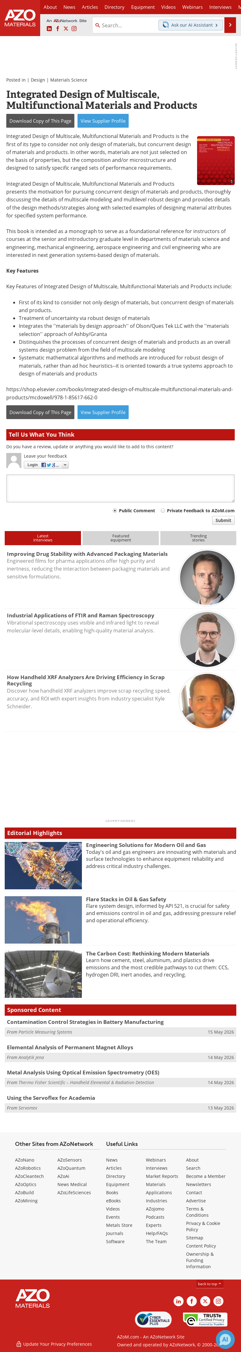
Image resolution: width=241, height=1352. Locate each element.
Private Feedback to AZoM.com (201, 511)
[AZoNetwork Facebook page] (57, 28)
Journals (114, 1233)
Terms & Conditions (197, 1212)
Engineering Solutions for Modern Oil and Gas (146, 845)
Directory (114, 7)
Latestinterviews (42, 538)
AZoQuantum (71, 1168)
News (112, 1160)
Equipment (117, 1184)
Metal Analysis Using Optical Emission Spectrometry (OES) (83, 1072)
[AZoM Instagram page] (74, 28)
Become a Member (206, 1176)
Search (193, 1168)
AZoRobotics (28, 1168)
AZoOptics (25, 1184)
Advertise (196, 1201)
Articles (114, 1168)
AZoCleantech (29, 1176)
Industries (156, 1201)
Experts (154, 1225)
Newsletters (198, 1184)
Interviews (157, 1168)
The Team (156, 1241)
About (192, 1160)
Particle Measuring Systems (45, 1032)
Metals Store (119, 1225)
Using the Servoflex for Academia (51, 1097)
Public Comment (137, 511)
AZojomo (155, 1209)
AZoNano (24, 1160)
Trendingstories (198, 538)
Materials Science (68, 80)
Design (38, 80)
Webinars (156, 1160)
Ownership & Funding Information (200, 1260)
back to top (210, 1283)
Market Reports (162, 1176)
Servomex (28, 1108)
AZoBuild (24, 1192)
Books (112, 1192)
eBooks (113, 1201)
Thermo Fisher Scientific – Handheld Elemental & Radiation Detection (86, 1082)
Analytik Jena (31, 1057)
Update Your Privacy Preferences (54, 1344)
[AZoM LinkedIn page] (49, 28)
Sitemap (194, 1238)
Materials (156, 1184)
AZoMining (26, 1201)
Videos (113, 1209)
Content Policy (201, 1246)
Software (115, 1241)
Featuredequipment (120, 538)
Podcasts (155, 1217)
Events (113, 1217)
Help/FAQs (157, 1233)
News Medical (72, 1184)
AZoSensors (69, 1160)
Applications (159, 1192)
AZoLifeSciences (74, 1192)
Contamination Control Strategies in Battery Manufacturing (85, 1021)
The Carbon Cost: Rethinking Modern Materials (147, 953)
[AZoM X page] (65, 28)
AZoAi (63, 1176)
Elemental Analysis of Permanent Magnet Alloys (70, 1047)
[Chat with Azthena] (225, 1339)
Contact (194, 1192)
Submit (223, 520)
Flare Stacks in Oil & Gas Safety (126, 899)
